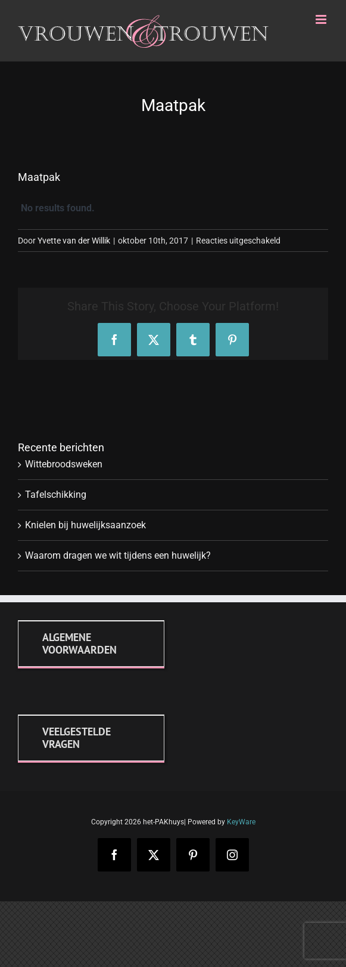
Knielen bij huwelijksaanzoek (85, 525)
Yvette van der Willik (74, 240)
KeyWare (241, 822)
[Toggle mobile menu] (322, 19)
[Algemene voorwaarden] (91, 643)
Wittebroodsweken (63, 464)
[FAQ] (91, 738)
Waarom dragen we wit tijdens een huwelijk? (118, 555)
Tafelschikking (55, 494)
